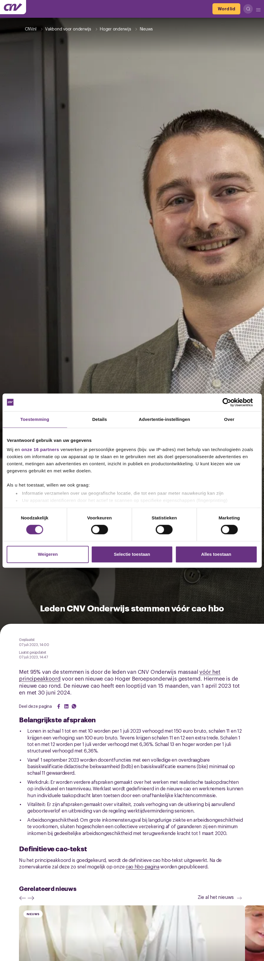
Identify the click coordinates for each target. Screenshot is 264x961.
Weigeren (48, 554)
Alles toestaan (216, 554)
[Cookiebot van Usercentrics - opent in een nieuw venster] (231, 402)
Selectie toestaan (132, 554)
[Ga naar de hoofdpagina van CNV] (13, 7)
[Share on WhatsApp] (74, 706)
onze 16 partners (40, 449)
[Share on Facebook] (58, 706)
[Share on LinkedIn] (66, 706)
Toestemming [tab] (34, 419)
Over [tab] (229, 419)
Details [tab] (99, 419)
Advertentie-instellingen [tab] (164, 419)
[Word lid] (226, 8)
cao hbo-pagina (142, 866)
